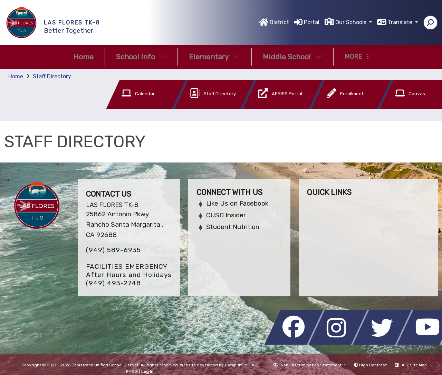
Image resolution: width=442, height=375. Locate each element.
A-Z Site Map (411, 365)
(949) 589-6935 (113, 250)
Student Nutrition (232, 227)
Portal (311, 22)
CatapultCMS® (239, 365)
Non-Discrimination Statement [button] (312, 365)
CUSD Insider (226, 215)
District (279, 22)
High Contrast (373, 365)
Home (84, 56)
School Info (141, 56)
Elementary (214, 56)
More (357, 56)
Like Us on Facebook (237, 203)
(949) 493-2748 (113, 283)
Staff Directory (52, 76)
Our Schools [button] (351, 22)
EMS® (132, 371)
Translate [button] (401, 22)
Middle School (292, 56)
